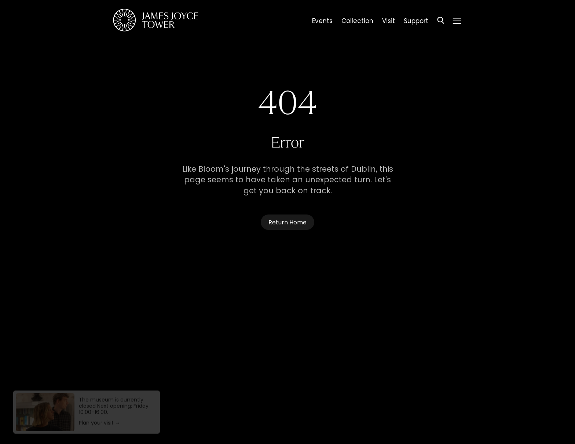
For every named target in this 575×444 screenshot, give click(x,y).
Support (416, 22)
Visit (388, 22)
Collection (357, 22)
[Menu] (457, 21)
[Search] (440, 21)
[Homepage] (155, 21)
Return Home (287, 223)
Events (322, 22)
